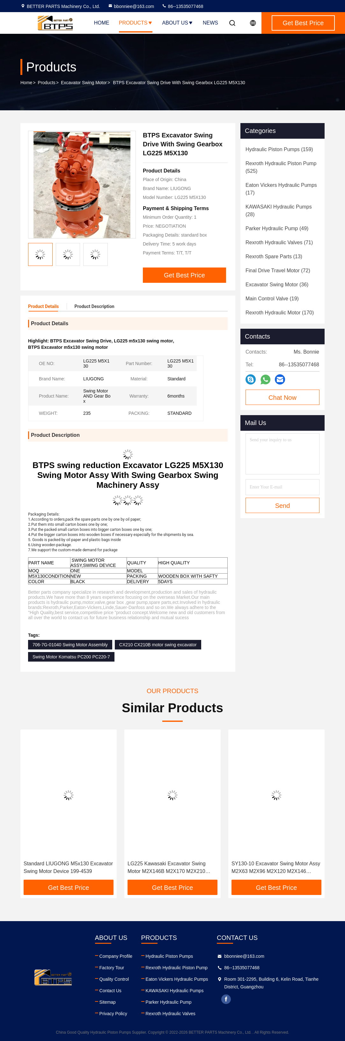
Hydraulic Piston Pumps (169, 956)
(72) (278, 270)
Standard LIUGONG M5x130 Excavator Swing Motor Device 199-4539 (68, 867)
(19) (272, 298)
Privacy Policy (113, 1013)
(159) (279, 149)
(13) (274, 256)
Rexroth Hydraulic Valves (170, 1013)
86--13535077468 (182, 6)
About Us (178, 23)
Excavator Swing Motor (84, 82)
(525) (281, 167)
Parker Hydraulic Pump (169, 1002)
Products (136, 23)
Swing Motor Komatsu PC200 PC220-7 (71, 656)
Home (101, 23)
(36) (277, 284)
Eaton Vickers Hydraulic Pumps (177, 979)
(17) (281, 188)
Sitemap (107, 1002)
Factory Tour (111, 967)
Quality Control (114, 979)
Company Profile (116, 956)
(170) (280, 312)
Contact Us (110, 990)
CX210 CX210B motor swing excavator (158, 644)
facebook (226, 999)
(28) (279, 210)
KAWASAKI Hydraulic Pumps (175, 990)
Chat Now (282, 397)
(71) (279, 242)
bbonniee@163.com (131, 6)
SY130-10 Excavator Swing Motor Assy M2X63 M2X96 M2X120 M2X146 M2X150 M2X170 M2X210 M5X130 (275, 868)
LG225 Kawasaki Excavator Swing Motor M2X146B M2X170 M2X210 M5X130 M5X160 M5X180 (167, 868)
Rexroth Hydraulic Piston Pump (177, 967)
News (210, 23)
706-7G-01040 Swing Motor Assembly (70, 644)
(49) (277, 228)
